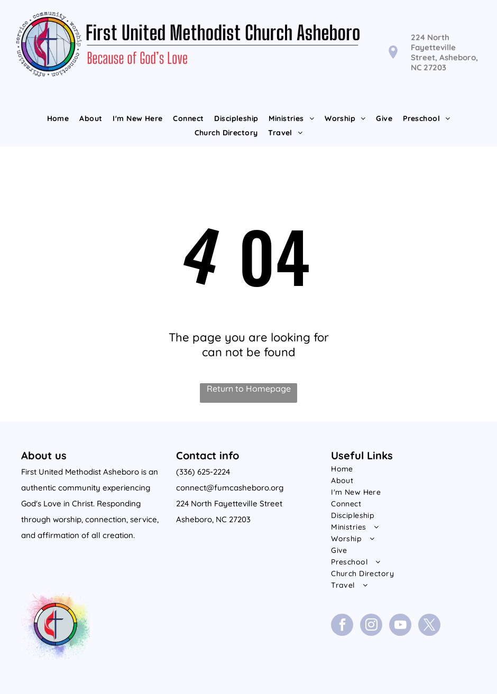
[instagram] (371, 626)
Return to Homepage (249, 388)
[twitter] (429, 626)
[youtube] (400, 626)
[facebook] (342, 626)
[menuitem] (58, 118)
